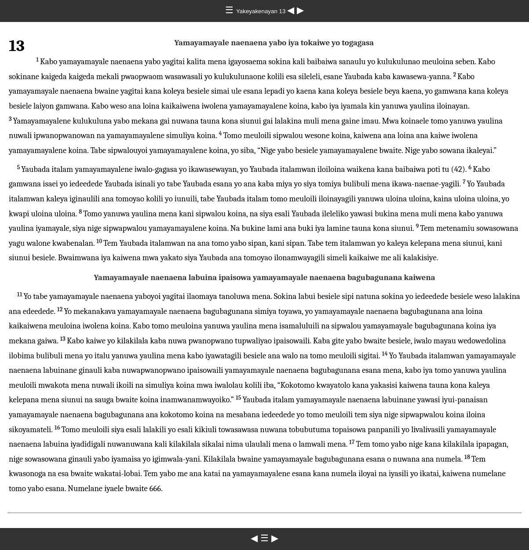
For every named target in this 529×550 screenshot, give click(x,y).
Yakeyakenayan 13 (261, 11)
